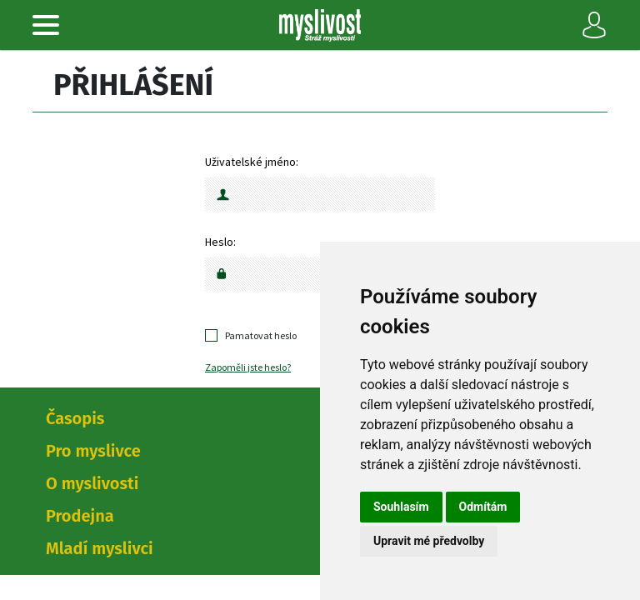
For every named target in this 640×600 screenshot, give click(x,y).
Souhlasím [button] (401, 506)
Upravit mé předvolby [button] (428, 541)
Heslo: (220, 241)
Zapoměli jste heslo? (248, 367)
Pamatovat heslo (261, 335)
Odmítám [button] (483, 506)
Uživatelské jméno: (251, 161)
